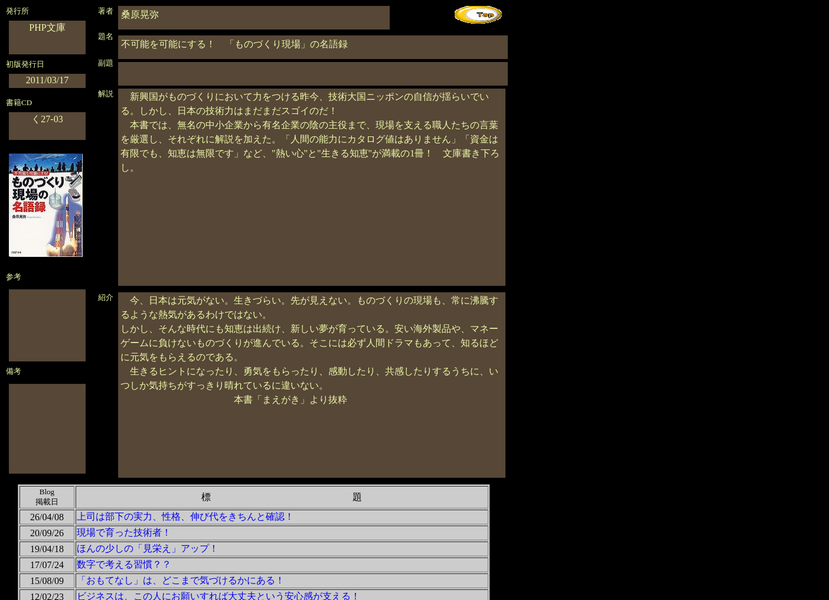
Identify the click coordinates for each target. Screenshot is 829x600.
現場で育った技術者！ (124, 532)
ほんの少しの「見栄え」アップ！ (147, 548)
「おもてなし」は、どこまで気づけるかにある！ (181, 580)
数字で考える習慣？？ (124, 564)
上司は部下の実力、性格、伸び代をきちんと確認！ (185, 516)
